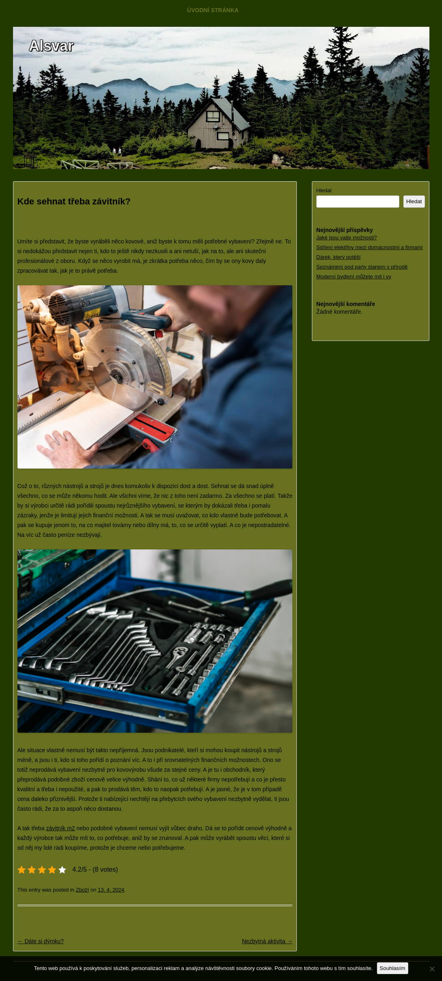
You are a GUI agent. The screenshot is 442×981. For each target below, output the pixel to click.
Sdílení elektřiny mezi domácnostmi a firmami (369, 247)
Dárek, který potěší (338, 257)
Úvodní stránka (213, 10)
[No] (432, 969)
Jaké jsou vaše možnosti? (346, 237)
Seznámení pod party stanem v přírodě (362, 267)
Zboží (82, 890)
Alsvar (51, 45)
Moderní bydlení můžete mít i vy (353, 276)
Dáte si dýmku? (40, 941)
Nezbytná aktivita (267, 941)
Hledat (324, 190)
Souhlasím (392, 968)
